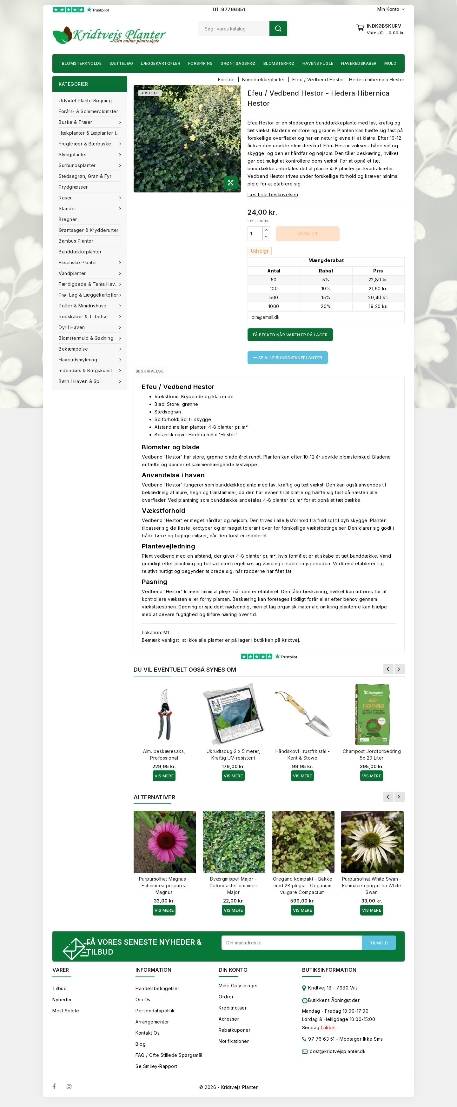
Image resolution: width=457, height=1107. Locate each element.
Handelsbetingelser (157, 993)
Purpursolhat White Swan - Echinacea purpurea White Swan (372, 888)
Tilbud (59, 993)
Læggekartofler (160, 63)
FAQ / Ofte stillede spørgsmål (169, 1060)
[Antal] (255, 233)
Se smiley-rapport (156, 1071)
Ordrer (226, 1001)
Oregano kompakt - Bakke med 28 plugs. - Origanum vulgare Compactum (303, 888)
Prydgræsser (73, 187)
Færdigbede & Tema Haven (90, 284)
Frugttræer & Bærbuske (86, 143)
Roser (66, 197)
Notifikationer (234, 1046)
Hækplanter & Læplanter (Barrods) (93, 133)
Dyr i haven (72, 327)
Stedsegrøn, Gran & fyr (85, 176)
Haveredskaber (359, 63)
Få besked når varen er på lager (290, 334)
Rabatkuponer (234, 1035)
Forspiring (200, 63)
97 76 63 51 (318, 1045)
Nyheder (62, 1004)
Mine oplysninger (238, 990)
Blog (141, 1049)
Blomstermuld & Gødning (87, 338)
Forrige (388, 672)
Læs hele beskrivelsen (273, 194)
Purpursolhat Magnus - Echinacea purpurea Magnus (164, 888)
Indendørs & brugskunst (86, 370)
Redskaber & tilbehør (84, 316)
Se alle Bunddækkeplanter (287, 357)
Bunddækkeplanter (80, 251)
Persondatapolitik (155, 1015)
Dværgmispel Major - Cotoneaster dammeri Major (233, 888)
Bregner (68, 219)
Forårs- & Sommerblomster (88, 111)
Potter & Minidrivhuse (83, 305)
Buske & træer (76, 122)
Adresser (229, 1024)
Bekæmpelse (74, 349)
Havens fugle (318, 63)
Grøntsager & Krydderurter (89, 230)
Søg (278, 28)
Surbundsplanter (78, 165)
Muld (390, 63)
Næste (399, 672)
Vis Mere (164, 779)
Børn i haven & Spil (81, 381)
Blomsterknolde (82, 63)
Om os (143, 1004)
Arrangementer (152, 1027)
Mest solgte (65, 1015)
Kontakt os (148, 1038)
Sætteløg (121, 63)
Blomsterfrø (279, 63)
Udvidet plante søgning (85, 100)
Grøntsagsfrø (238, 63)
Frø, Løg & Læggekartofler (89, 295)
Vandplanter (73, 273)
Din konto (233, 975)
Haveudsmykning (79, 359)
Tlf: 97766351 (229, 9)
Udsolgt (307, 233)
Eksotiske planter (79, 262)
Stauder (68, 208)
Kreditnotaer (233, 1013)
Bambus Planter (76, 241)
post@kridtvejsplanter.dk (338, 1056)
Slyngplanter (74, 154)
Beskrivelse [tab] (156, 372)
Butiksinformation (329, 975)
